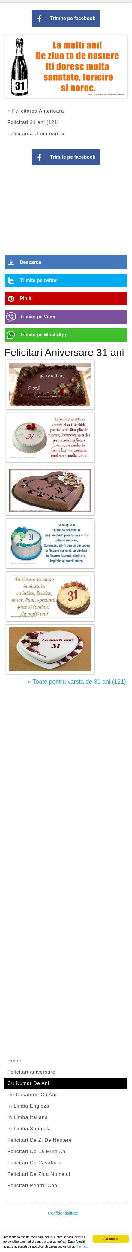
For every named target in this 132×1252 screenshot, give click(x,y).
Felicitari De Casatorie (35, 1162)
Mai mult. (82, 1246)
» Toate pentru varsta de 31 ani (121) (77, 681)
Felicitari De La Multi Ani (37, 1151)
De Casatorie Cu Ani (32, 1094)
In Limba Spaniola (29, 1128)
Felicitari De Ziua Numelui (39, 1174)
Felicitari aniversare (32, 1072)
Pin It (26, 298)
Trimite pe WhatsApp (44, 334)
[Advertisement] (66, 212)
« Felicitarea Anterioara (36, 111)
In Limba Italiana (28, 1117)
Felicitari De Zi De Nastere (40, 1140)
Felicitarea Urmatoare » (36, 133)
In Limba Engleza (29, 1106)
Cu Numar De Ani (29, 1083)
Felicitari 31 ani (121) (33, 122)
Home (15, 1060)
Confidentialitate (63, 1213)
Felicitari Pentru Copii (34, 1185)
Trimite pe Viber (38, 316)
